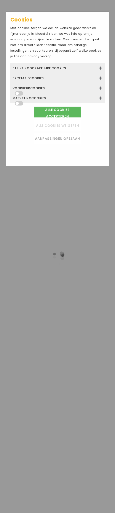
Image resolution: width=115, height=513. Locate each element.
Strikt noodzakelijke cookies (39, 68)
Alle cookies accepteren (57, 112)
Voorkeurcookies (29, 89)
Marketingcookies (29, 99)
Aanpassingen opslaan (57, 138)
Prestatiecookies (28, 78)
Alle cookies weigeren (57, 125)
